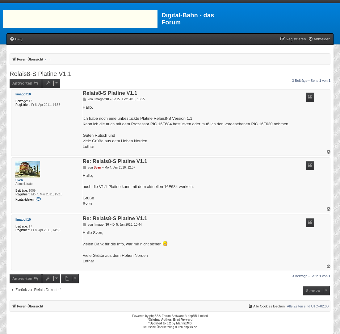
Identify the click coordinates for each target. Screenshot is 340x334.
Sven (19, 180)
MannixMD (184, 323)
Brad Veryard (182, 319)
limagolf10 (23, 94)
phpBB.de (190, 327)
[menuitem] (16, 39)
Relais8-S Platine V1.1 (40, 74)
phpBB (154, 316)
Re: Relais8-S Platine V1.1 (115, 161)
